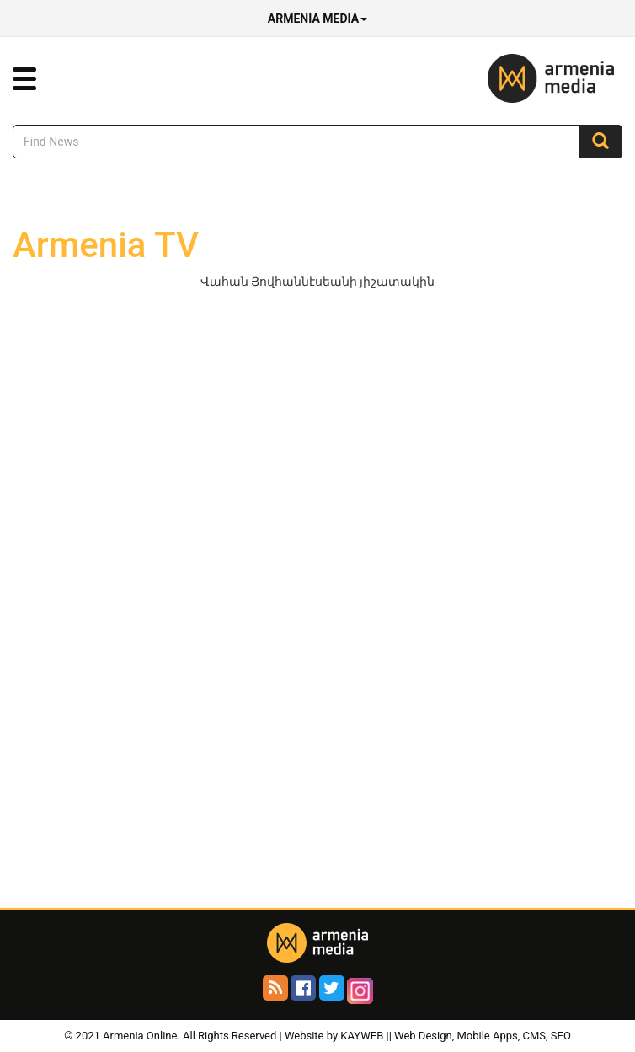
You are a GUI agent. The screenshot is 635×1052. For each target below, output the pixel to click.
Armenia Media (317, 18)
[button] (24, 79)
